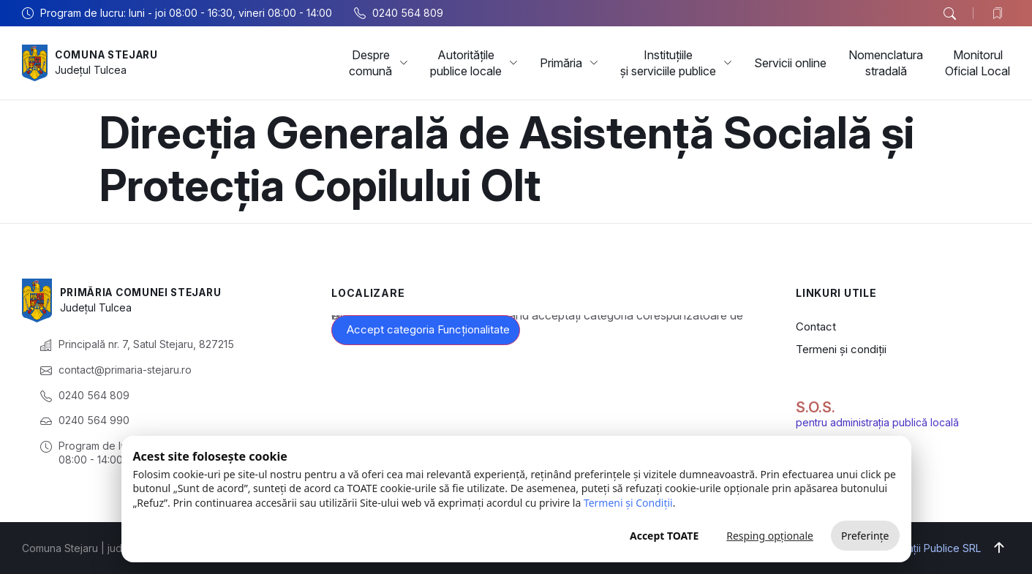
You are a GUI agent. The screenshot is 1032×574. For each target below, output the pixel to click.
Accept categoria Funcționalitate (428, 329)
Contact (816, 326)
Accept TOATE (664, 536)
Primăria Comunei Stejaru (145, 292)
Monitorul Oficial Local (977, 63)
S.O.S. (815, 407)
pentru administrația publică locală (877, 422)
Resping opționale (769, 536)
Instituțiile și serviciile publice (676, 63)
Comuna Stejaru (109, 54)
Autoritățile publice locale (474, 63)
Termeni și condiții (841, 349)
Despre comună (378, 63)
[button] (949, 14)
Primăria (569, 63)
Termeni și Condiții (628, 503)
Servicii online (790, 63)
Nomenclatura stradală (885, 63)
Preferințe (865, 536)
